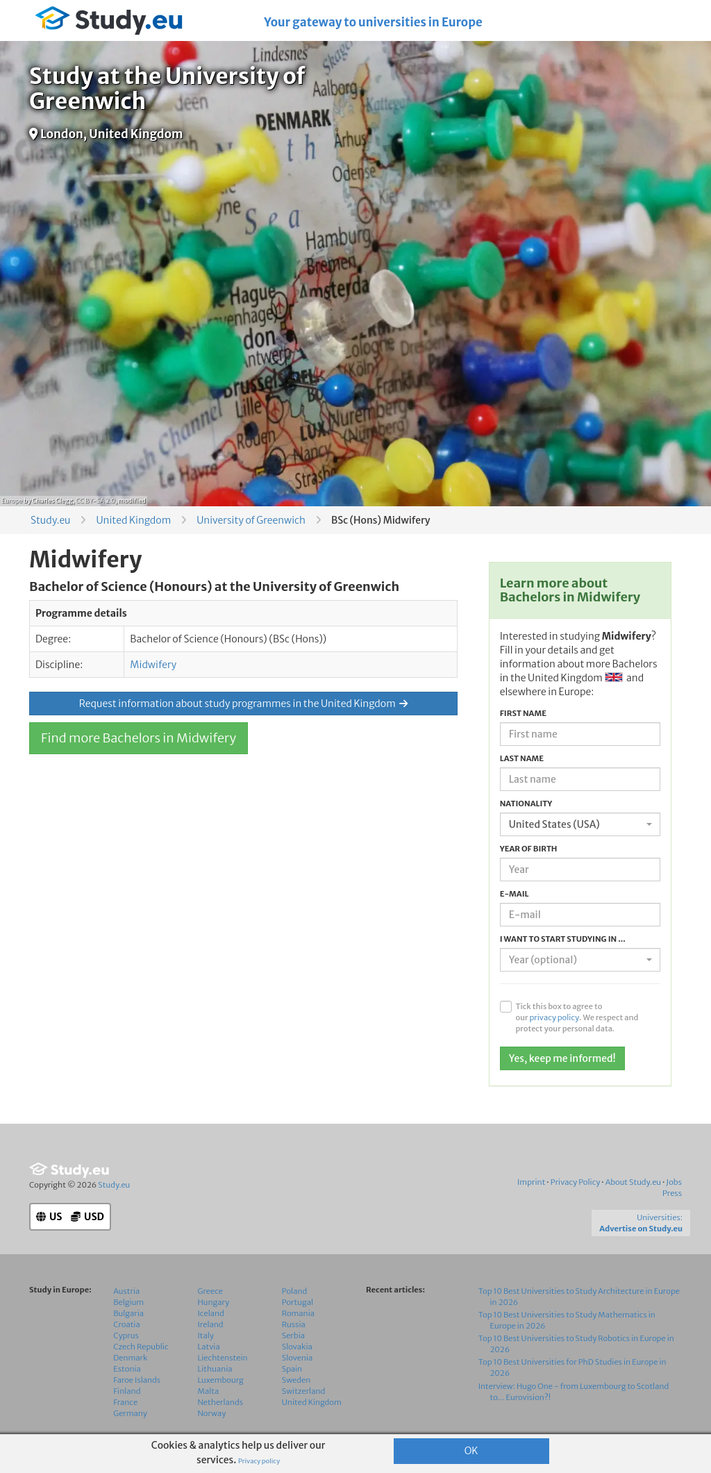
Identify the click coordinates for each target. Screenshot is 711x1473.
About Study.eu (633, 1182)
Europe (11, 500)
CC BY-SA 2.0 (95, 500)
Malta (208, 1391)
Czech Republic (140, 1346)
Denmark (130, 1358)
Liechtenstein (223, 1358)
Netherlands (221, 1402)
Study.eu (50, 520)
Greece (210, 1291)
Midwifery (153, 664)
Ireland (211, 1324)
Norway (212, 1413)
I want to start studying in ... (563, 939)
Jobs (674, 1182)
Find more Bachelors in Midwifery (138, 738)
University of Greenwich (251, 520)
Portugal (297, 1302)
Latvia (209, 1346)
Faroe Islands (136, 1380)
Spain (292, 1369)
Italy (206, 1335)
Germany (130, 1413)
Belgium (128, 1302)
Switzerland (304, 1391)
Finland (126, 1391)
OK (471, 1451)
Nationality (526, 803)
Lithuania (215, 1369)
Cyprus (126, 1335)
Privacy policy (259, 1461)
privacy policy (554, 1017)
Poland (295, 1291)
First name (523, 713)
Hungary (214, 1302)
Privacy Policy (576, 1182)
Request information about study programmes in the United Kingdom (243, 703)
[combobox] (580, 824)
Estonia (127, 1369)
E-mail (514, 894)
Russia (294, 1324)
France (125, 1402)
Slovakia (297, 1346)
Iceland (211, 1313)
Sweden (296, 1380)
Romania (298, 1313)
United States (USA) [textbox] (554, 824)
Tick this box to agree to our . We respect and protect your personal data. (576, 1017)
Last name (522, 758)
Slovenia (297, 1358)
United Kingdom (133, 520)
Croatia (126, 1324)
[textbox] (576, 960)
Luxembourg (221, 1380)
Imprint (531, 1182)
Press (672, 1193)
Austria (126, 1291)
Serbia (293, 1335)
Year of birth (529, 849)
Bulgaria (128, 1313)
